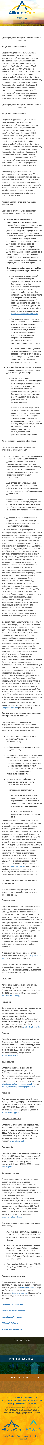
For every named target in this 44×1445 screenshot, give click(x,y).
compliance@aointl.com (12, 1217)
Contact (39, 1400)
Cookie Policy (20, 1404)
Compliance (17, 1400)
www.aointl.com (27, 1287)
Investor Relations (30, 1397)
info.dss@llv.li (7, 1167)
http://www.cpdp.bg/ (11, 995)
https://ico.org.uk (17, 1141)
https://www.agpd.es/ (11, 1112)
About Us (10, 1397)
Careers (24, 1400)
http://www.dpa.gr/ (10, 1055)
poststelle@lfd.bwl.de (32, 1027)
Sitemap (11, 1404)
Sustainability (7, 1400)
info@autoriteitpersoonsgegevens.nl (17, 1084)
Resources (31, 1400)
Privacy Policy (31, 1404)
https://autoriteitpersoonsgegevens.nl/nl (19, 1086)
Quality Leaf (18, 1397)
